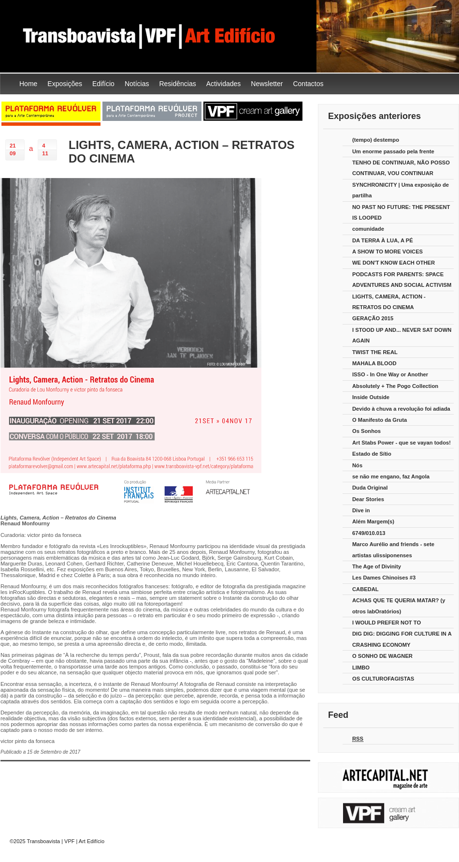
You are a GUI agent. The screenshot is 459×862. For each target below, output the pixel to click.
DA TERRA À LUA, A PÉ (382, 240)
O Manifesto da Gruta (379, 420)
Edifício (103, 84)
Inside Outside (370, 397)
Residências (177, 84)
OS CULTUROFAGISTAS (383, 679)
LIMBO (361, 667)
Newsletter (267, 84)
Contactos (308, 84)
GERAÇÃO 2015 (372, 318)
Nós (357, 465)
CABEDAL (365, 589)
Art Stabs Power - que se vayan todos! (401, 443)
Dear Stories (368, 499)
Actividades (223, 84)
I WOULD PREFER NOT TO (386, 622)
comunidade (368, 229)
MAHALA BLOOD (374, 363)
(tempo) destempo (375, 140)
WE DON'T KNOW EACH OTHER (393, 263)
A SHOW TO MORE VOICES (387, 251)
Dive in (361, 510)
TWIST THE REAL (375, 352)
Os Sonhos (366, 431)
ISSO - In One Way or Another (390, 374)
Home (28, 84)
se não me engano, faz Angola (391, 476)
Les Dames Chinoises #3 (384, 577)
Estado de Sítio (371, 454)
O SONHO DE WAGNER (382, 656)
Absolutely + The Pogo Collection (395, 386)
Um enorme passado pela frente (393, 151)
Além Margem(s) (373, 521)
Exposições (64, 84)
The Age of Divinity (376, 566)
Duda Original (369, 487)
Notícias (137, 84)
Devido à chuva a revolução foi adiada (401, 409)
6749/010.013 (368, 533)
